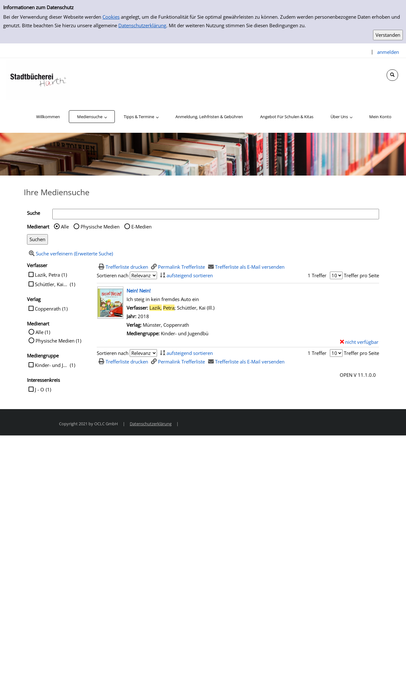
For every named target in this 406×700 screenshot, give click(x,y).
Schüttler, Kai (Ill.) (51, 284)
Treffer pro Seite (361, 275)
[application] (92, 116)
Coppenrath (48, 308)
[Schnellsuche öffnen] (392, 75)
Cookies (111, 17)
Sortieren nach (112, 275)
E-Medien (141, 226)
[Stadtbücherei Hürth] (38, 78)
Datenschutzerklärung (142, 25)
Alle (65, 226)
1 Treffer (317, 275)
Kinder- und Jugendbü (51, 365)
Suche (33, 213)
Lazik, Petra (47, 275)
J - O (39, 389)
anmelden (388, 52)
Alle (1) (43, 332)
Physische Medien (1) (58, 340)
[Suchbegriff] (215, 214)
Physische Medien (100, 226)
